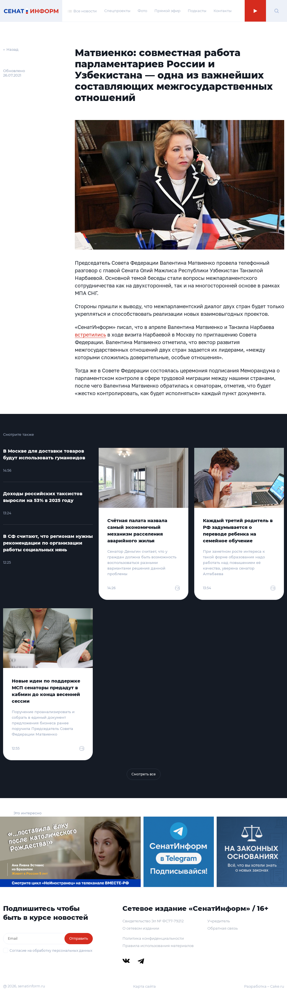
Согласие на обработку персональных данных (51, 950)
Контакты (223, 10)
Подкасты (197, 10)
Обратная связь (222, 928)
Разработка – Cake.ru (264, 986)
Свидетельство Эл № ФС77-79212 (153, 921)
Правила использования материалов (158, 945)
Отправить (78, 938)
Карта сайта (144, 986)
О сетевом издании (140, 928)
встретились (90, 334)
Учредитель (218, 921)
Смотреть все (143, 774)
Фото (142, 10)
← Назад (10, 49)
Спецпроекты (117, 10)
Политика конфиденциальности (153, 938)
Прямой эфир (167, 10)
